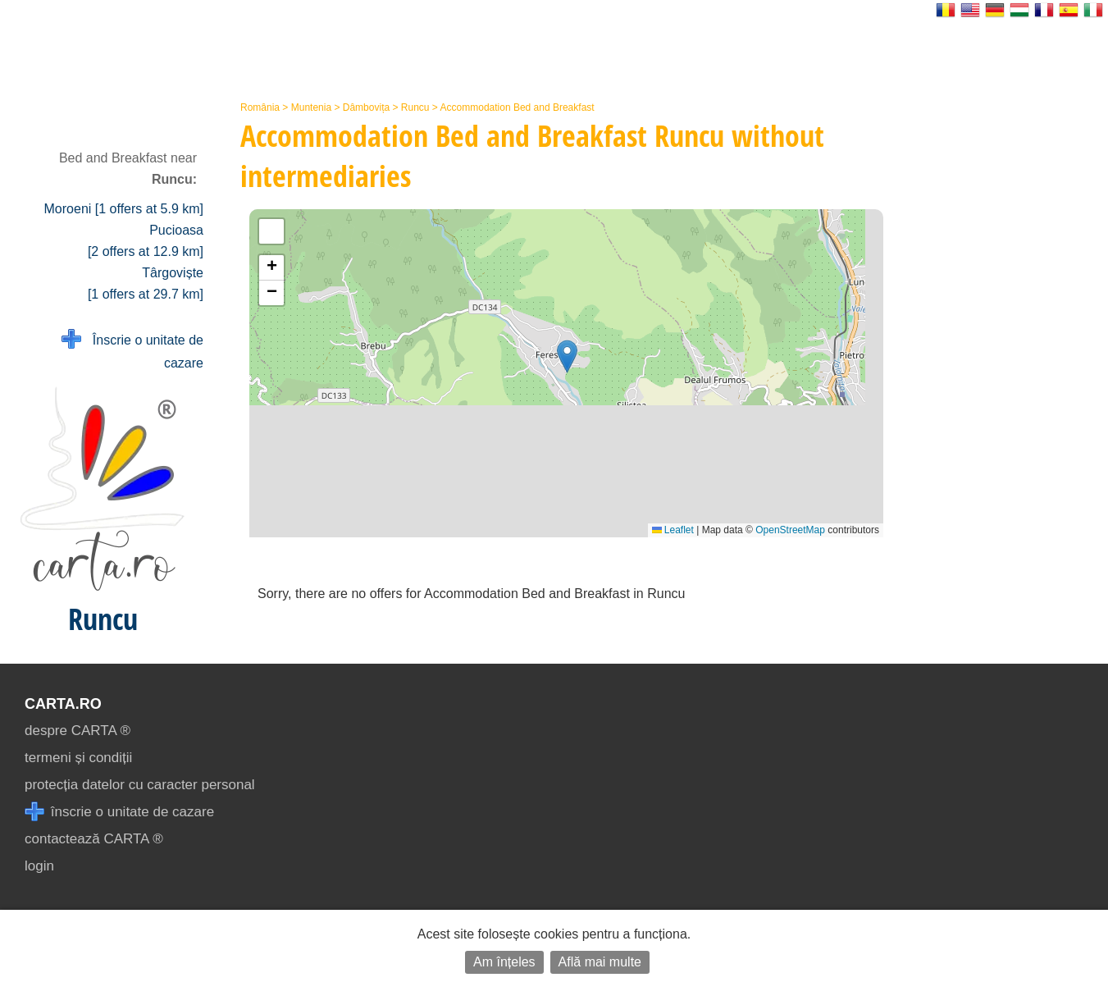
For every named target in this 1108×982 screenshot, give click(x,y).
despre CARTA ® (77, 730)
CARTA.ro (63, 704)
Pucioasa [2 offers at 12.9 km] (145, 240)
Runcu (415, 107)
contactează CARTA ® (94, 839)
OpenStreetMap (790, 530)
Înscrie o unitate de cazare (132, 350)
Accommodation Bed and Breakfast (517, 107)
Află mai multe (600, 962)
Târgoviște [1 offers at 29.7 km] (145, 283)
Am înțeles (504, 962)
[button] (567, 356)
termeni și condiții (78, 757)
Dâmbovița (366, 107)
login (39, 866)
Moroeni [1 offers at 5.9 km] (123, 209)
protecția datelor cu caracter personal (140, 784)
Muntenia (311, 107)
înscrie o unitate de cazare (119, 812)
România (260, 107)
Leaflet (673, 530)
